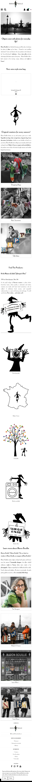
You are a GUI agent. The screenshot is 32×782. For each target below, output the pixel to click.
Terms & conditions (16, 754)
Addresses (16, 745)
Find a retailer (16, 759)
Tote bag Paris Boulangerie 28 (16, 90)
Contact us (16, 752)
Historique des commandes (16, 743)
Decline (10, 778)
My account (16, 741)
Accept (5, 778)
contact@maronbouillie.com (17, 734)
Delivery (16, 756)
